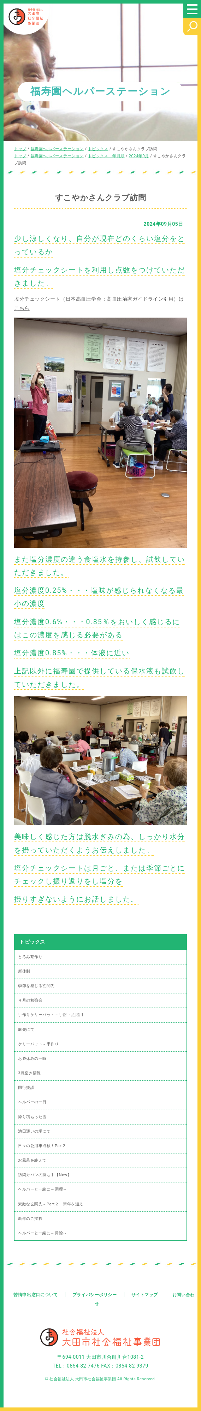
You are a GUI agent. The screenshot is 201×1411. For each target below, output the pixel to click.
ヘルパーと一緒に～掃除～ (42, 1233)
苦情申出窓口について (35, 1294)
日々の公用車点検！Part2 (41, 1146)
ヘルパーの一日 (32, 1102)
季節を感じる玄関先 (36, 986)
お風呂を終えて (32, 1160)
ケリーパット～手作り (38, 1044)
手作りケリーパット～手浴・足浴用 (50, 1015)
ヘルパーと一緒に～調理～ (42, 1189)
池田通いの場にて (34, 1131)
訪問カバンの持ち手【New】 (44, 1175)
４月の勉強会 (30, 1000)
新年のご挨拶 (30, 1218)
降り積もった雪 (32, 1117)
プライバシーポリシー (94, 1294)
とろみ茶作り (30, 957)
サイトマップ (144, 1294)
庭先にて (26, 1029)
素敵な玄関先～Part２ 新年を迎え (50, 1204)
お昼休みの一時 (32, 1058)
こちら (22, 308)
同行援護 (26, 1087)
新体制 (24, 971)
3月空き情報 (29, 1073)
